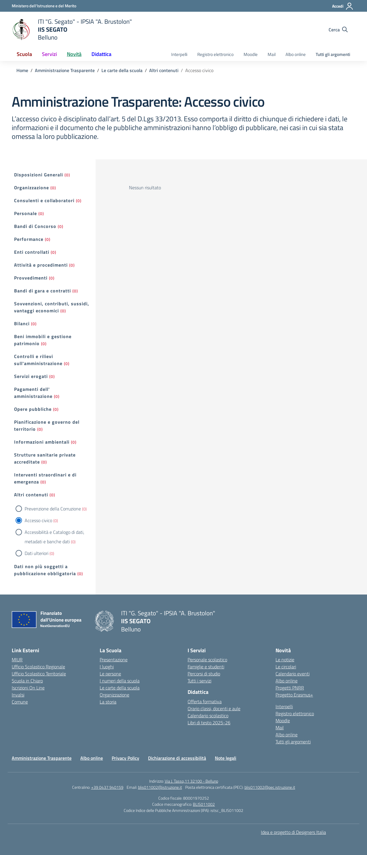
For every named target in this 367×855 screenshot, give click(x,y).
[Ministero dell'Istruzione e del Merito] (44, 6)
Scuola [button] (24, 54)
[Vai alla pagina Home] (22, 70)
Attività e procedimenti (41, 264)
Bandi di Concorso (35, 226)
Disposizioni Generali (38, 174)
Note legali (225, 758)
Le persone (110, 673)
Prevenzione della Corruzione (53, 508)
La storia (108, 701)
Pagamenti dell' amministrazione (33, 393)
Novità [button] (74, 54)
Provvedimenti (30, 277)
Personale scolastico (207, 659)
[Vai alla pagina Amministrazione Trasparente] (65, 70)
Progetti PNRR (290, 687)
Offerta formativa (205, 701)
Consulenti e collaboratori (44, 200)
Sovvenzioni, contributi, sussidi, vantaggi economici (51, 307)
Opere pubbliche (33, 409)
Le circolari (286, 666)
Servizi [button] (49, 54)
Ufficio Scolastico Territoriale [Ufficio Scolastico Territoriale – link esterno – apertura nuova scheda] (39, 673)
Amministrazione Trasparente (42, 758)
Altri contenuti (31, 494)
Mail (272, 54)
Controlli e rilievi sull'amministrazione (38, 360)
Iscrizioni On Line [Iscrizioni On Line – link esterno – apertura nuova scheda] (28, 687)
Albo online (296, 54)
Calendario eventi (293, 673)
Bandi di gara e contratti (42, 290)
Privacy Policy (125, 758)
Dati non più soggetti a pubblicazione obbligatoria (45, 570)
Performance (28, 239)
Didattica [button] (101, 54)
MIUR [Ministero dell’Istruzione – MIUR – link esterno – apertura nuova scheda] (17, 659)
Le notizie (285, 659)
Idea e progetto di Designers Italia (293, 832)
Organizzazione (31, 187)
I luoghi (107, 666)
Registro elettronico (215, 54)
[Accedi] (342, 6)
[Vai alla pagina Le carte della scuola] (121, 70)
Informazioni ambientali (41, 441)
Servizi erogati (31, 376)
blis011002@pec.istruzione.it (269, 787)
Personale (25, 213)
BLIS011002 (204, 804)
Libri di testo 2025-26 (209, 722)
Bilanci (22, 323)
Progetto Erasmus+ (294, 694)
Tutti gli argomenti (333, 54)
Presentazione (114, 659)
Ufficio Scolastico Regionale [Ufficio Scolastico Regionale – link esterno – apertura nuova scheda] (38, 666)
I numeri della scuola (120, 680)
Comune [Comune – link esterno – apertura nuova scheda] (20, 701)
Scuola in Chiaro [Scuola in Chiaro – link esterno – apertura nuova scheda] (27, 680)
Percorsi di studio (204, 673)
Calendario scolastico (208, 715)
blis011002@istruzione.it (160, 787)
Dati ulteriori (36, 553)
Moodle (251, 54)
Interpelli (179, 54)
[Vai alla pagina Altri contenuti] (164, 70)
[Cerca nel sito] (338, 29)
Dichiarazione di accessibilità (177, 758)
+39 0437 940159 (107, 787)
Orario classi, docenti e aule (214, 708)
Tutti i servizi (199, 680)
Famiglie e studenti (206, 666)
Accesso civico (38, 520)
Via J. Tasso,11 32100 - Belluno (191, 781)
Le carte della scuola (120, 687)
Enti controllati (31, 252)
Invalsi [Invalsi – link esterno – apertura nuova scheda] (18, 694)
